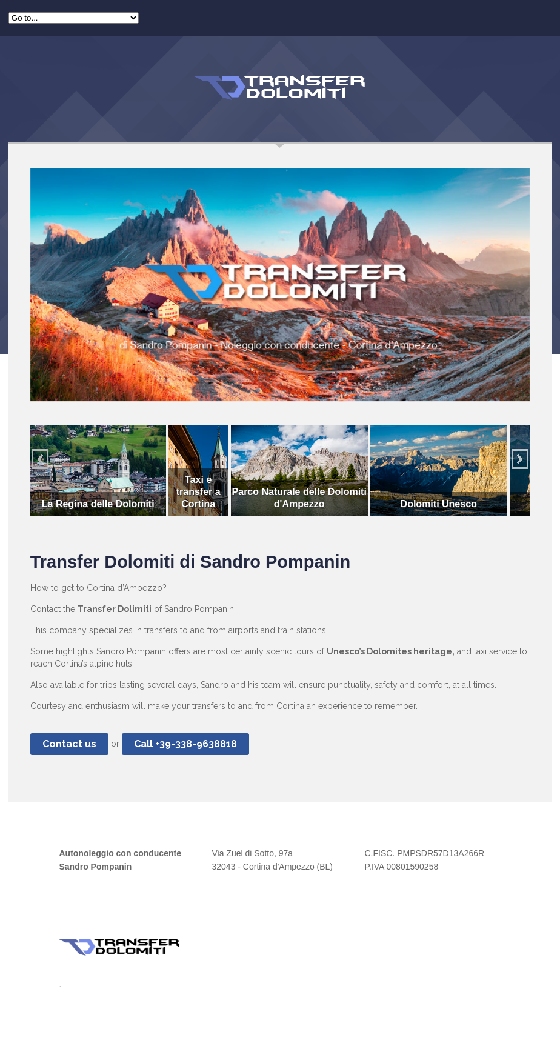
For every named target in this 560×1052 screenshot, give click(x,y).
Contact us (69, 744)
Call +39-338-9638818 (185, 744)
